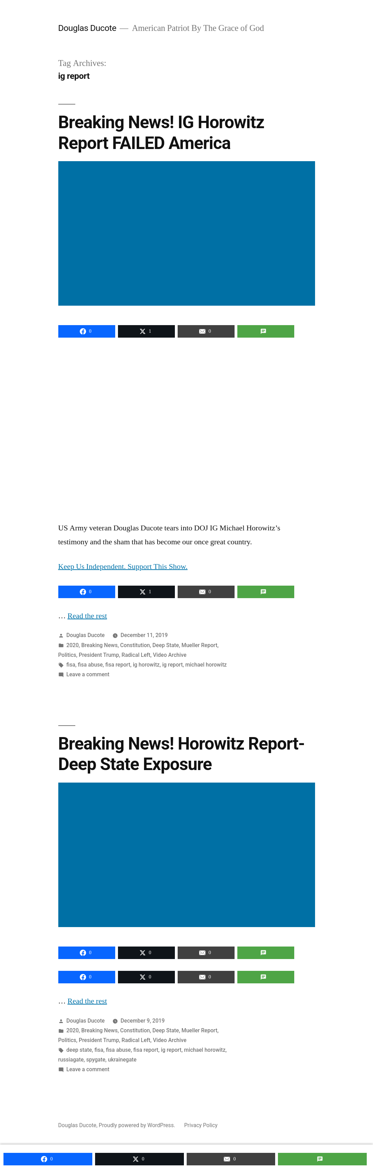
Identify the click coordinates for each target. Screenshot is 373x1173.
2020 (72, 644)
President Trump (99, 654)
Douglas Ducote (87, 28)
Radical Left (135, 654)
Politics (67, 654)
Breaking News (99, 644)
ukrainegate (122, 1059)
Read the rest (88, 615)
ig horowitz (146, 664)
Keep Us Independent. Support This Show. (123, 566)
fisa (70, 664)
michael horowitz (206, 664)
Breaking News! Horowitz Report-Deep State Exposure (181, 753)
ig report (172, 664)
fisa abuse (90, 664)
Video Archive (170, 654)
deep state (79, 1049)
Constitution (135, 644)
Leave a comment (87, 673)
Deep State (165, 644)
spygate (95, 1059)
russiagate (71, 1059)
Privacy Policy (201, 1124)
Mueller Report (199, 644)
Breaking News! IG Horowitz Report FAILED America (161, 132)
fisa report (117, 664)
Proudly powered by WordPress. (138, 1124)
